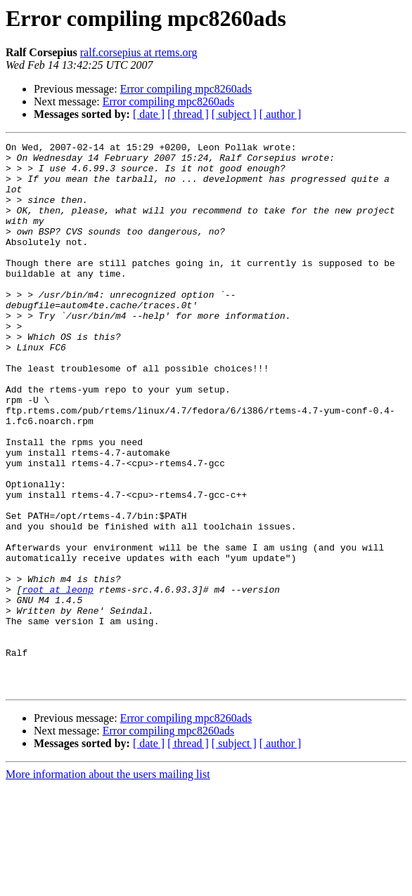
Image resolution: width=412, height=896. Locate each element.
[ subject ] (234, 114)
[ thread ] (188, 114)
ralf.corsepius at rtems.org (139, 52)
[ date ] (149, 114)
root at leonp (57, 679)
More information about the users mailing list (108, 884)
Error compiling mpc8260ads (186, 89)
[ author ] (280, 114)
